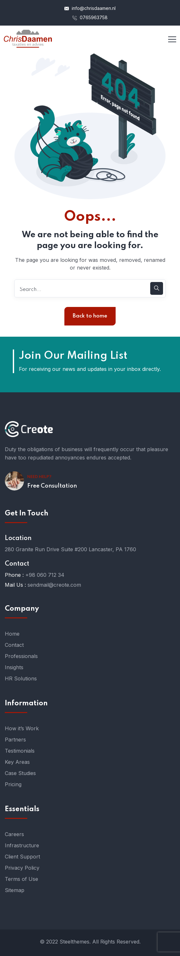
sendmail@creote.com (54, 585)
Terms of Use (21, 879)
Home (12, 634)
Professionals (21, 656)
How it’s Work (22, 728)
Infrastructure (22, 845)
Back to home (90, 316)
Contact (14, 645)
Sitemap (14, 890)
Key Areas (17, 762)
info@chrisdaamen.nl (90, 8)
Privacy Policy (22, 868)
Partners (15, 739)
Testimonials (20, 751)
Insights (14, 667)
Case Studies (20, 773)
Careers (14, 834)
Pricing (13, 784)
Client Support (22, 856)
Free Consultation (52, 486)
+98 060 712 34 (44, 575)
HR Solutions (21, 678)
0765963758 (90, 17)
